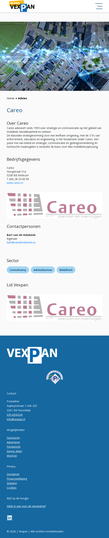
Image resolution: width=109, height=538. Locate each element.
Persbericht (13, 446)
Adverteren (13, 442)
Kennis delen (14, 451)
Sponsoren (13, 437)
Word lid (12, 455)
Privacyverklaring (17, 478)
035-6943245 (15, 414)
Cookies (12, 487)
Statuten (12, 483)
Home (10, 98)
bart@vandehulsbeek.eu (21, 242)
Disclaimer (13, 474)
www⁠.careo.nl (15, 183)
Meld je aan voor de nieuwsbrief (26, 506)
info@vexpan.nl (16, 419)
